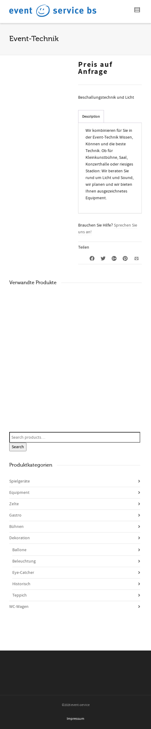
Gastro (15, 515)
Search (18, 447)
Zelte (14, 504)
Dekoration (19, 538)
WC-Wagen (19, 606)
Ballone (19, 550)
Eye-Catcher (23, 572)
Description (91, 116)
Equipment (19, 492)
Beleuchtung (24, 561)
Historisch (21, 584)
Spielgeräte (19, 481)
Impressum (75, 718)
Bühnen (16, 526)
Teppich (19, 595)
